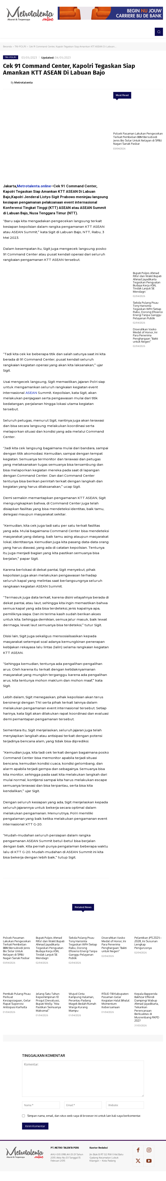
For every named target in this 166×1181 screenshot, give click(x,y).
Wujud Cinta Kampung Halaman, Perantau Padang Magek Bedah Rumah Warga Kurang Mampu (82, 1002)
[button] (159, 32)
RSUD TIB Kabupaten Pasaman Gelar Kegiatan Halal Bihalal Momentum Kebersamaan (115, 1000)
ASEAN (31, 393)
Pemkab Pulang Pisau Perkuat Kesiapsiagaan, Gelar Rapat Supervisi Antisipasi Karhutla (17, 1000)
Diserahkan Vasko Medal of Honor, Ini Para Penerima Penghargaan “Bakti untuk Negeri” (145, 364)
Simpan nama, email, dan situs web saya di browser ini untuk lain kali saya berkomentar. (84, 1115)
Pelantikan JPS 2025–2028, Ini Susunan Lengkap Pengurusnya (148, 943)
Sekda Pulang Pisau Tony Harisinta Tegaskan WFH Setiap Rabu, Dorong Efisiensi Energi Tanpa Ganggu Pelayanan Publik (148, 339)
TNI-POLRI (20, 46)
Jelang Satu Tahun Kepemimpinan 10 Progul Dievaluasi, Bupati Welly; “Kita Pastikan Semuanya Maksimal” (48, 1002)
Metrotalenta (23, 82)
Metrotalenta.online (34, 186)
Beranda (7, 46)
